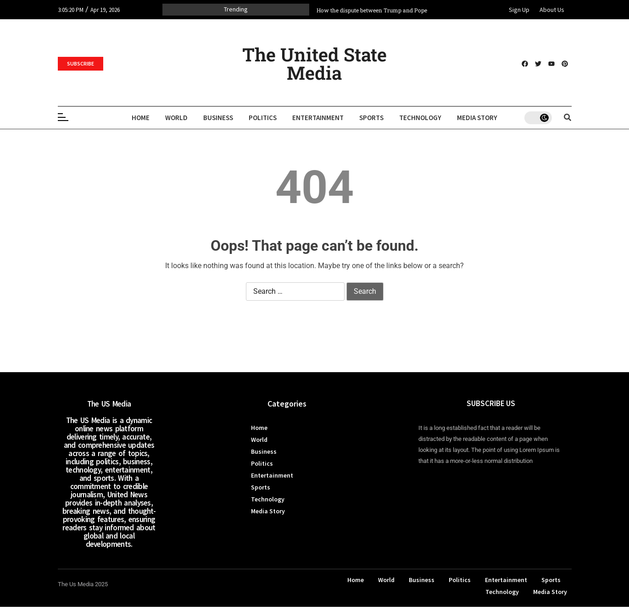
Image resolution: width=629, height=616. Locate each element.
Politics (263, 117)
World (176, 117)
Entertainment (318, 117)
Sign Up (519, 10)
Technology (420, 117)
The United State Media (314, 63)
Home (141, 117)
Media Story (477, 117)
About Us (552, 10)
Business (218, 117)
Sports (371, 117)
